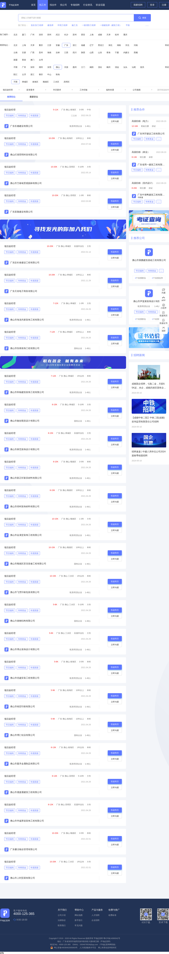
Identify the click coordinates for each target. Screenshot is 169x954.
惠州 (75, 67)
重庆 (125, 34)
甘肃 (24, 52)
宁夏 (117, 52)
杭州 (117, 34)
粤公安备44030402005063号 (64, 948)
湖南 (119, 45)
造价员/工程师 (37, 25)
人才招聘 (95, 915)
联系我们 (62, 925)
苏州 (75, 34)
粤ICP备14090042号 (111, 938)
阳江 (15, 74)
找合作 (53, 5)
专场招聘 (75, 5)
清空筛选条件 (163, 90)
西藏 (136, 52)
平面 (128, 25)
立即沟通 (115, 121)
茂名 (100, 67)
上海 (92, 34)
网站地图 (79, 915)
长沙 (66, 34)
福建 (83, 45)
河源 (66, 67)
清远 (117, 67)
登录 (152, 5)
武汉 (58, 34)
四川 (75, 52)
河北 (127, 45)
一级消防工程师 (89, 25)
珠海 (58, 74)
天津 (108, 34)
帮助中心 (79, 910)
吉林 (58, 52)
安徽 (58, 45)
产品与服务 (97, 910)
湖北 (110, 45)
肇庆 (41, 74)
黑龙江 (101, 45)
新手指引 (79, 920)
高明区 (67, 82)
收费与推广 (114, 910)
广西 (32, 52)
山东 (100, 52)
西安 (83, 34)
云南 (15, 52)
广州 (32, 34)
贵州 (41, 52)
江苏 (49, 45)
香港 (24, 60)
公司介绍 (62, 915)
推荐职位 (11, 97)
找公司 (63, 5)
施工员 (75, 25)
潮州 (41, 67)
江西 (66, 52)
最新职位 (34, 97)
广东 (66, 45)
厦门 (24, 34)
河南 (136, 45)
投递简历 (115, 115)
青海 (108, 52)
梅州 (108, 67)
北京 (15, 34)
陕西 (83, 52)
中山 (49, 74)
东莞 (49, 67)
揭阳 (92, 67)
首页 (33, 5)
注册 (164, 5)
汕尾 (134, 67)
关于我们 (62, 910)
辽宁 (92, 45)
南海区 (35, 82)
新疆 (15, 60)
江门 (83, 67)
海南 (49, 52)
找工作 (42, 5)
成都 (100, 34)
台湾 (41, 60)
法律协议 (62, 920)
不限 (15, 67)
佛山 (58, 67)
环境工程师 (62, 25)
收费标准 (112, 915)
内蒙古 (126, 52)
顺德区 (46, 82)
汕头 (125, 67)
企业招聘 (95, 920)
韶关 (142, 67)
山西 (92, 52)
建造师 (50, 25)
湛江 (32, 74)
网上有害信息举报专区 (107, 948)
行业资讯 (87, 5)
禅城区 (25, 82)
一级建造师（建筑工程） (111, 25)
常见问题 (79, 925)
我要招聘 (138, 5)
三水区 (56, 82)
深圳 (41, 34)
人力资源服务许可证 (88, 948)
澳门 (32, 60)
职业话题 (100, 5)
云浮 (24, 74)
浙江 (75, 45)
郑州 (49, 34)
